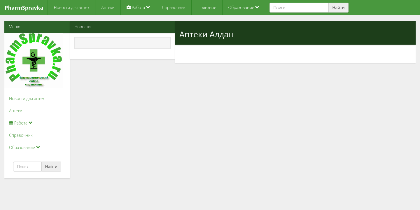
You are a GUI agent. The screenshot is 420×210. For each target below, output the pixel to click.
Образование (244, 7)
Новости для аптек (71, 7)
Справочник (174, 7)
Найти (338, 7)
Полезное (206, 7)
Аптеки (108, 7)
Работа (138, 7)
